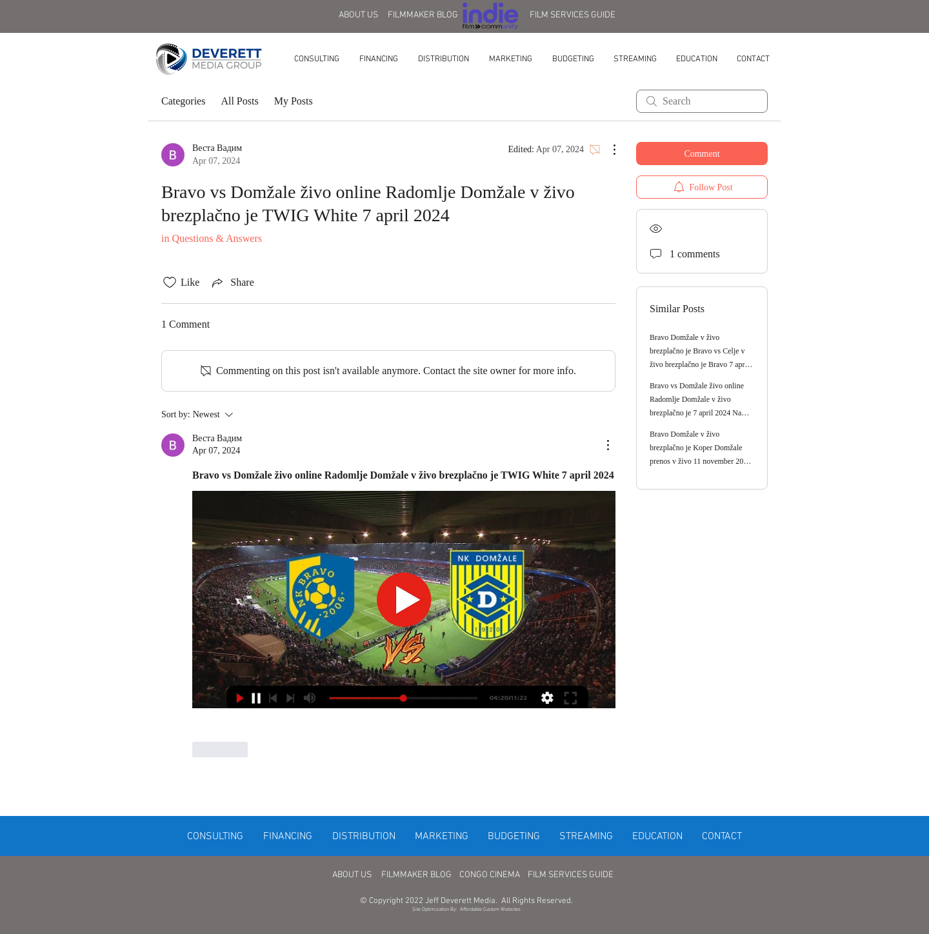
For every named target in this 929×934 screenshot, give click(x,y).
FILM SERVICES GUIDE (572, 15)
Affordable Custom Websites (490, 909)
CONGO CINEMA (489, 874)
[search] (702, 101)
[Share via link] (232, 282)
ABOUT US (358, 15)
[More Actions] (607, 149)
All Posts (239, 100)
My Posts (293, 100)
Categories (183, 100)
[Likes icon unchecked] (169, 282)
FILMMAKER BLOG (423, 15)
